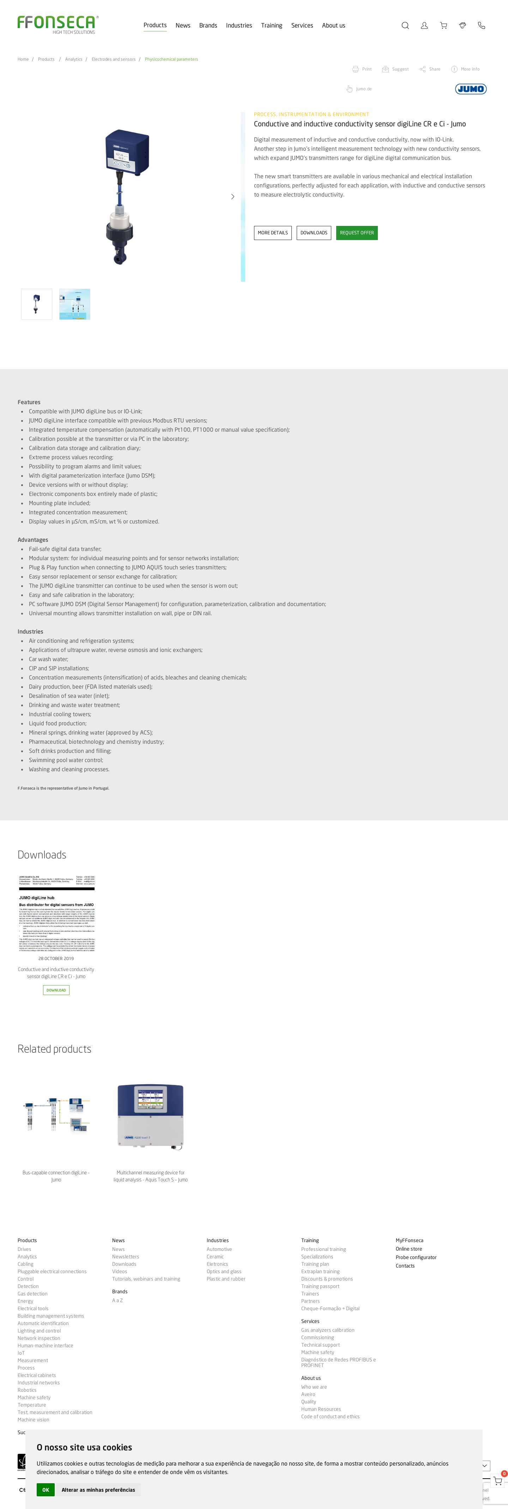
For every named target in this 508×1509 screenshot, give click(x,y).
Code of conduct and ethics (330, 1416)
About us (333, 25)
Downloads (124, 1264)
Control (26, 1279)
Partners (310, 1301)
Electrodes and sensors (114, 59)
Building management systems (51, 1316)
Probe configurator (416, 1257)
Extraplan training (320, 1271)
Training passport (320, 1286)
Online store (409, 1249)
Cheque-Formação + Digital (330, 1308)
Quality (308, 1402)
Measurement (33, 1360)
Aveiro (308, 1394)
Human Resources (321, 1409)
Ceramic (215, 1256)
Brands (208, 25)
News (183, 25)
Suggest (400, 69)
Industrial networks (39, 1382)
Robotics (27, 1390)
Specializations (317, 1256)
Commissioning (317, 1337)
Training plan (315, 1264)
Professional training (323, 1249)
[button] (233, 197)
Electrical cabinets (37, 1375)
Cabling (26, 1264)
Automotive (219, 1249)
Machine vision (33, 1420)
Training (272, 25)
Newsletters (125, 1256)
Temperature (32, 1405)
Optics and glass (224, 1271)
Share (435, 69)
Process (26, 1368)
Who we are (314, 1387)
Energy (25, 1301)
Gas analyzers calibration (328, 1330)
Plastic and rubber (226, 1279)
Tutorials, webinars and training (146, 1279)
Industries (239, 25)
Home (23, 59)
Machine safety (34, 1397)
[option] (131, 197)
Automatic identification (43, 1323)
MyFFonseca (409, 1240)
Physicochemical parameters (171, 59)
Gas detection (33, 1294)
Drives (24, 1249)
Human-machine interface (45, 1345)
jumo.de (364, 88)
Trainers (310, 1294)
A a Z (117, 1300)
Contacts (405, 1266)
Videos (119, 1271)
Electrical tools (33, 1308)
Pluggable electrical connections (52, 1271)
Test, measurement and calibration (55, 1412)
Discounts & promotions (327, 1279)
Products (155, 25)
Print (367, 69)
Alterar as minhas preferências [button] (98, 1490)
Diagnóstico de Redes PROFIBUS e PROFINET (338, 1362)
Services (302, 25)
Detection (28, 1286)
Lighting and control (39, 1331)
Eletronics (217, 1264)
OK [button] (45, 1490)
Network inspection (39, 1338)
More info (470, 69)
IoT (21, 1353)
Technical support (320, 1345)
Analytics (74, 59)
